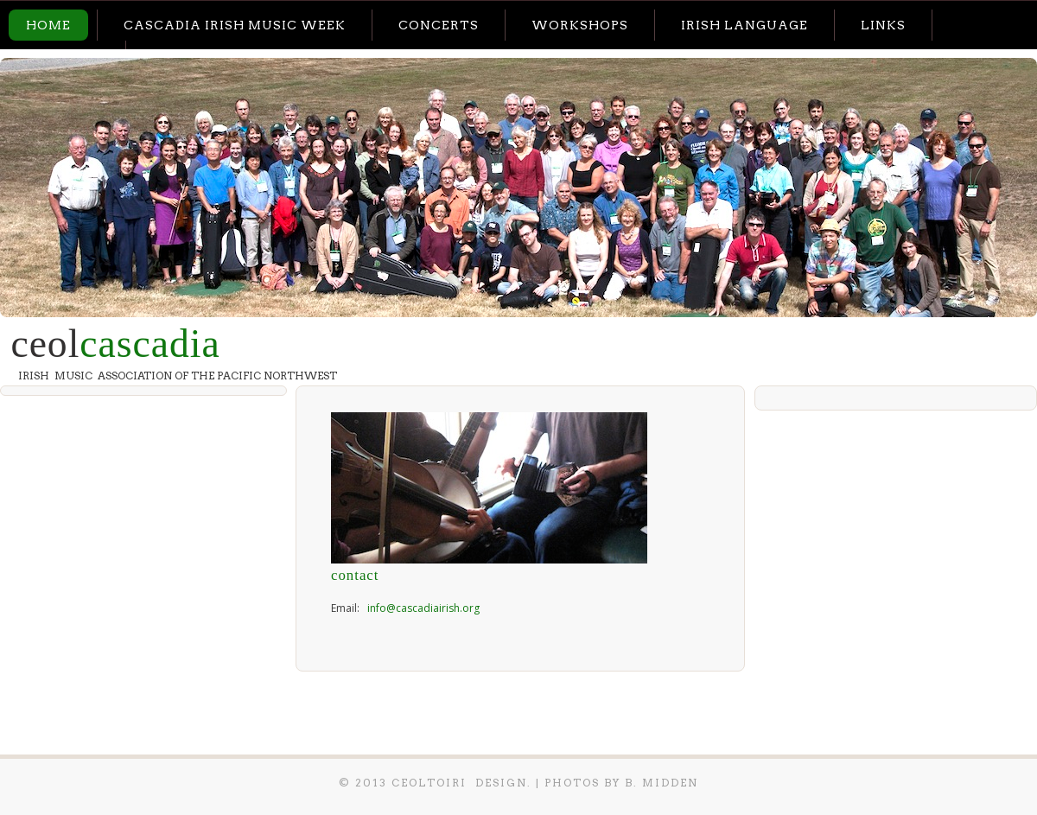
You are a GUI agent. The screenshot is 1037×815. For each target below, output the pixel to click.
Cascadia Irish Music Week (235, 25)
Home (48, 25)
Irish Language (744, 25)
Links (883, 25)
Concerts (438, 25)
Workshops (579, 25)
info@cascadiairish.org (423, 608)
